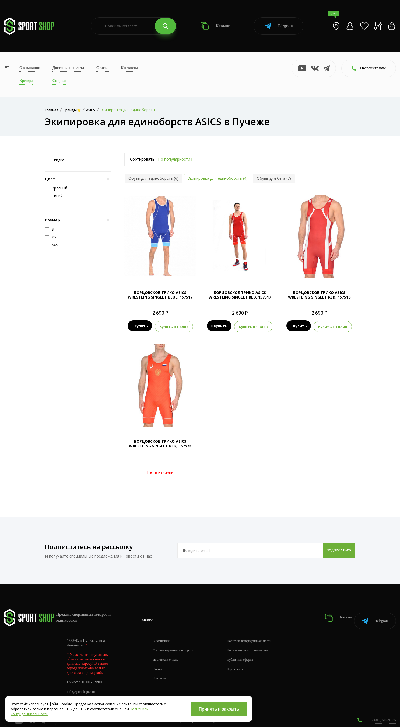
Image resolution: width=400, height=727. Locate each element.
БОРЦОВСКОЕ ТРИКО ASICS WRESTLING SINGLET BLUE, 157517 (160, 295)
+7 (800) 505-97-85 (381, 713)
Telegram (278, 26)
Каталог (215, 26)
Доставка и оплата (68, 68)
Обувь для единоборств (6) (153, 178)
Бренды (26, 81)
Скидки (59, 81)
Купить (140, 326)
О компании (29, 68)
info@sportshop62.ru (83, 685)
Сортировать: (142, 159)
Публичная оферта (248, 653)
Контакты (129, 68)
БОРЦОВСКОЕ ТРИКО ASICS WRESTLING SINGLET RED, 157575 (160, 443)
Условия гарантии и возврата (176, 644)
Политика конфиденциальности (258, 634)
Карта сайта (242, 662)
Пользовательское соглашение (257, 644)
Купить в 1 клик (173, 326)
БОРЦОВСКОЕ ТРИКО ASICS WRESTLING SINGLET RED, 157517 (240, 295)
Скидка (54, 160)
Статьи (102, 68)
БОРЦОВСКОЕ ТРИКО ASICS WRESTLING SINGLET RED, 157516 (319, 295)
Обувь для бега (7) (274, 178)
